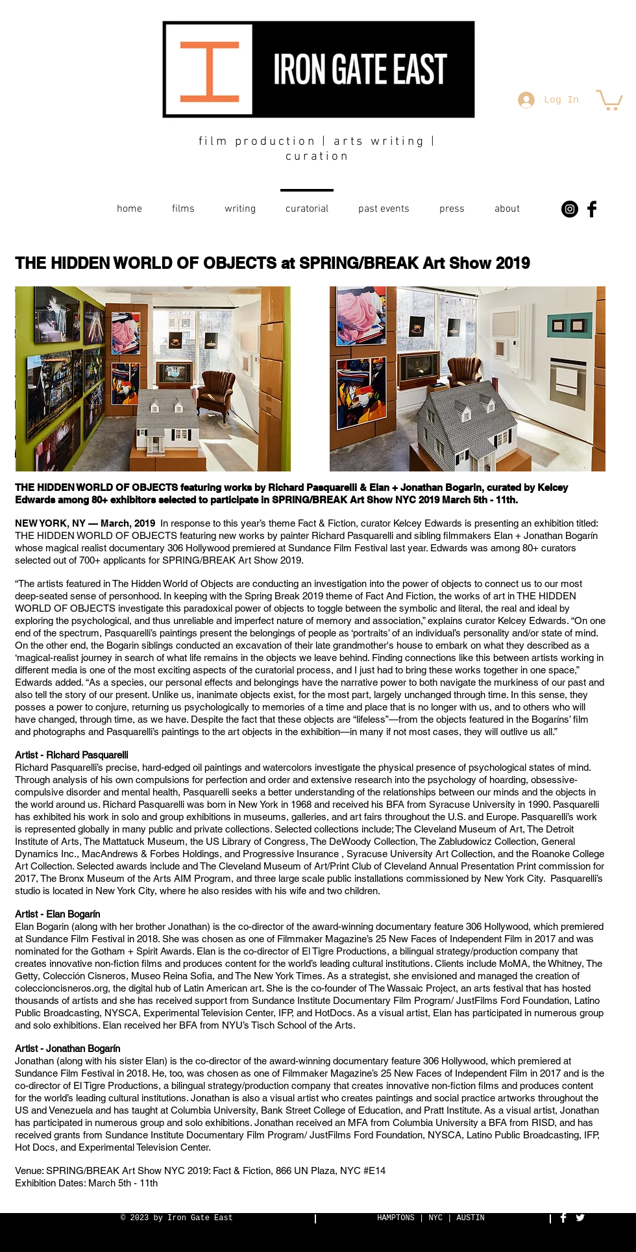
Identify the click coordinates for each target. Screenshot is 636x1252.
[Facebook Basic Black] (591, 209)
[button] (609, 99)
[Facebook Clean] (563, 1217)
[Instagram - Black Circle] (569, 209)
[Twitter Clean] (580, 1217)
